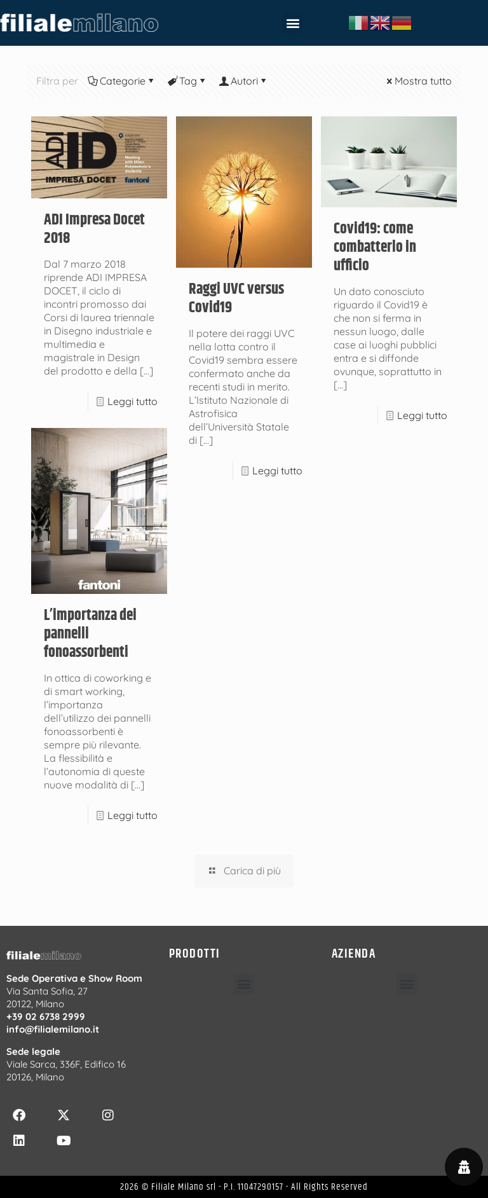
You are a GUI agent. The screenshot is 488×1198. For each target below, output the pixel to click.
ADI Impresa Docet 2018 (94, 229)
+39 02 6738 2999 (45, 1016)
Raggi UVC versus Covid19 (236, 298)
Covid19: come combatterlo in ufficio (375, 247)
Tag (187, 80)
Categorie (122, 80)
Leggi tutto (132, 401)
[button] (292, 23)
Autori (243, 80)
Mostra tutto (418, 80)
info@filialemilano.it (52, 1029)
